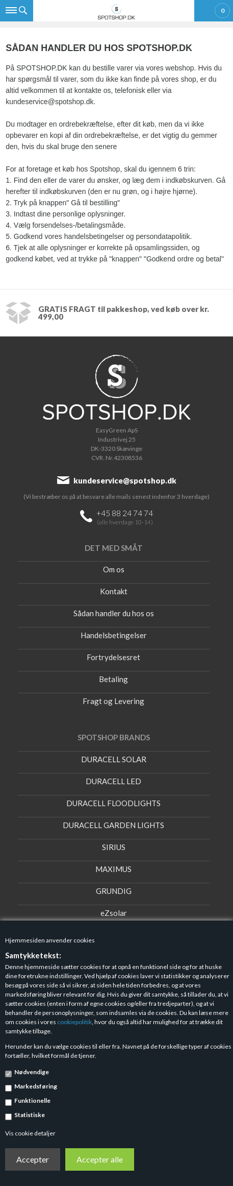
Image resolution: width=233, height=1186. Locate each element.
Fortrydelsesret (113, 657)
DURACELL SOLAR (113, 759)
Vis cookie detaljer (30, 1133)
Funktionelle (32, 1100)
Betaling (113, 679)
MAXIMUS (113, 869)
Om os (113, 569)
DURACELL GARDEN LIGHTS (113, 825)
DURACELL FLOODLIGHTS (113, 803)
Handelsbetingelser (114, 635)
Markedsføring (35, 1086)
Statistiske (29, 1115)
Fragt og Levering (113, 701)
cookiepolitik (74, 1022)
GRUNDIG (114, 890)
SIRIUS (113, 847)
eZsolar (113, 912)
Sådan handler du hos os (113, 613)
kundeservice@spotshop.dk (124, 480)
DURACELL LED (113, 781)
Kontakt (113, 591)
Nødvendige (31, 1072)
